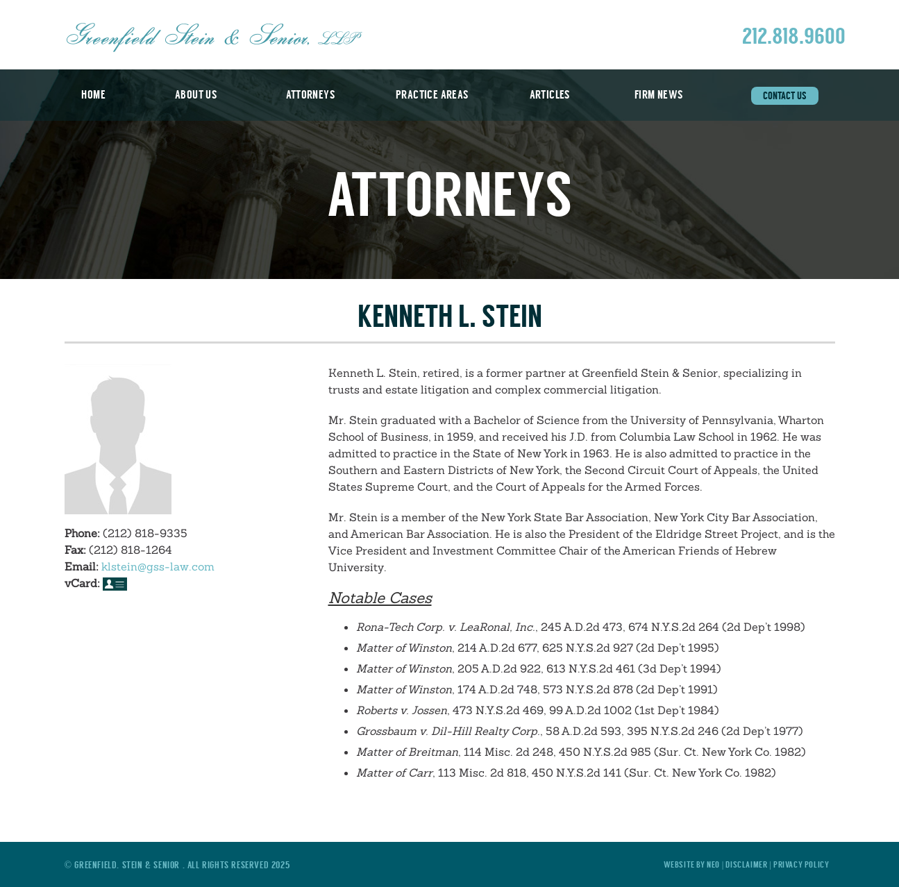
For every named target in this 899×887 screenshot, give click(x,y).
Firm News (659, 95)
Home (93, 95)
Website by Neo (692, 864)
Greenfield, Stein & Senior (128, 865)
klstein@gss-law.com (158, 566)
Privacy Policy (801, 864)
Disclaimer (747, 864)
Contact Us (785, 96)
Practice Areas (432, 95)
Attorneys (310, 95)
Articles (550, 95)
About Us (196, 95)
